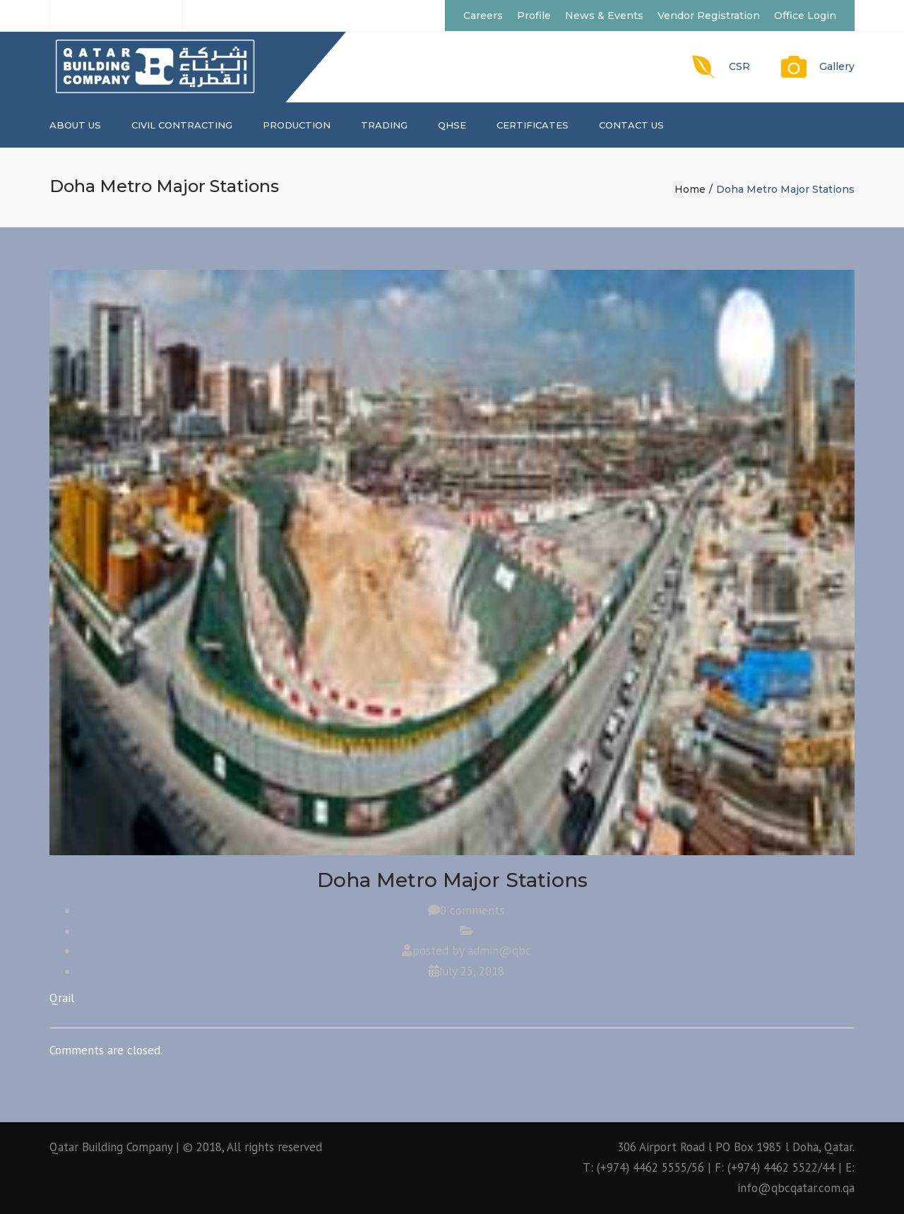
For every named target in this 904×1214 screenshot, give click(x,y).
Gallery (837, 66)
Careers (483, 15)
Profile (534, 15)
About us (75, 125)
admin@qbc (499, 950)
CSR (739, 66)
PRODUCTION (297, 125)
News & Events (604, 15)
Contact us (631, 125)
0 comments (472, 910)
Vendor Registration (709, 15)
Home (690, 189)
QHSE (452, 125)
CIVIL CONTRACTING (181, 125)
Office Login (805, 15)
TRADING (384, 125)
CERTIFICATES (532, 125)
